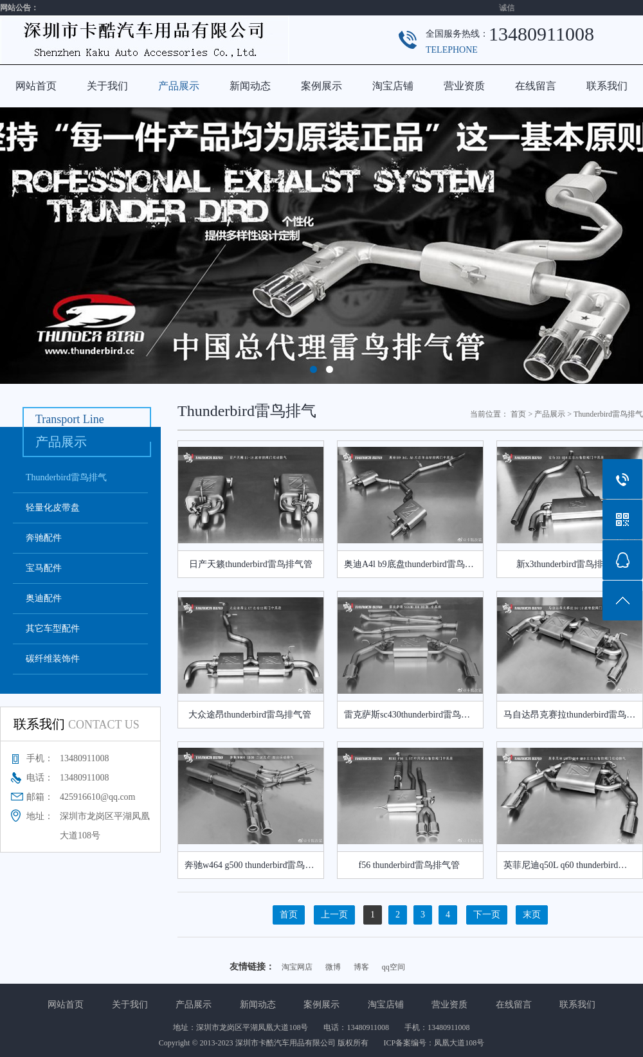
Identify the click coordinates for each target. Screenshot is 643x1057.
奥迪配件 (44, 598)
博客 (361, 966)
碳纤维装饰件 (53, 659)
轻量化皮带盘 (53, 507)
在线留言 (535, 85)
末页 (532, 914)
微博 (333, 966)
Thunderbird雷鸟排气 (66, 477)
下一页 (486, 914)
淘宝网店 (297, 966)
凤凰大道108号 (459, 1042)
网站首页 (36, 85)
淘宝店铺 (392, 85)
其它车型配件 (53, 628)
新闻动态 (250, 85)
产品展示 (178, 85)
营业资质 (464, 85)
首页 (518, 414)
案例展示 (321, 85)
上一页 (334, 914)
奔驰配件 (44, 538)
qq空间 (393, 966)
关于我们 (107, 85)
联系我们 (607, 85)
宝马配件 (44, 568)
